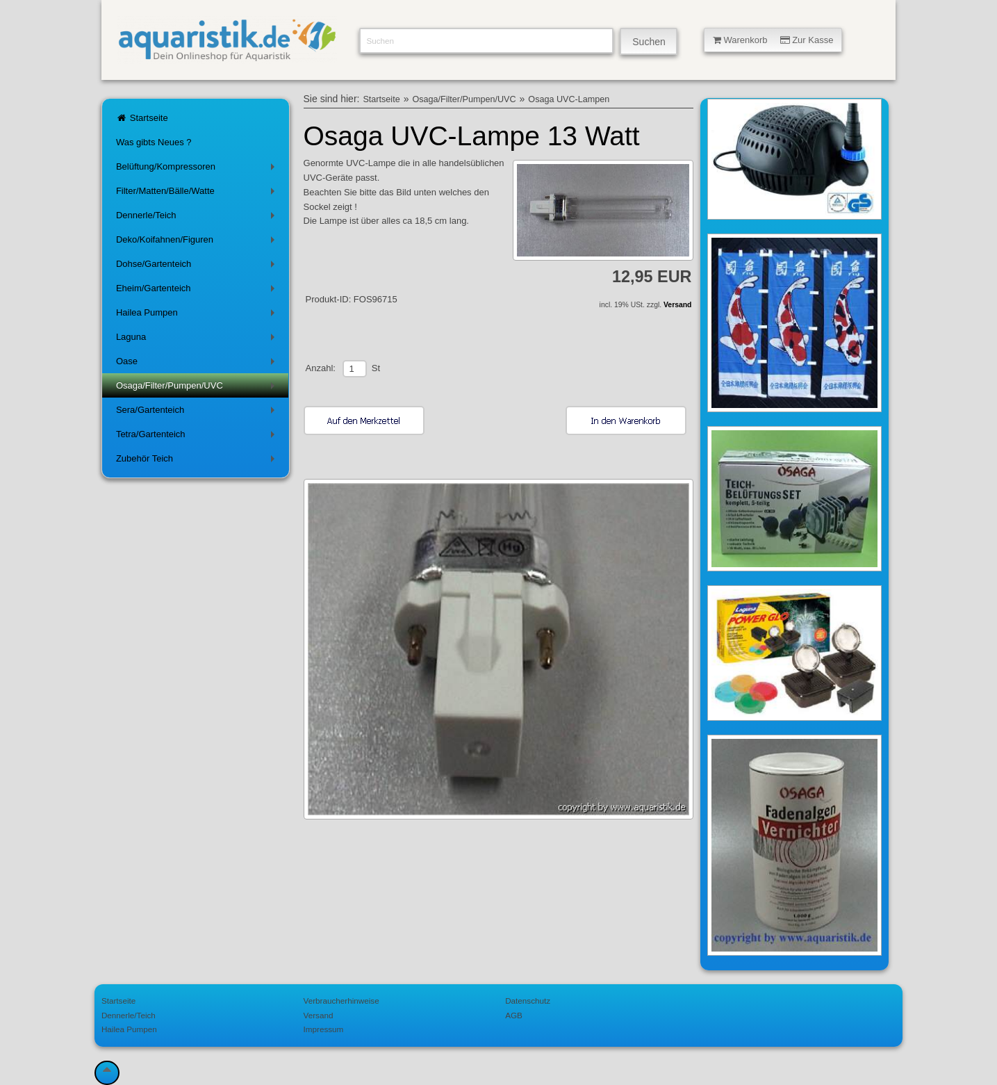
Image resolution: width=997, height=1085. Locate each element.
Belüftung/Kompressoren (198, 169)
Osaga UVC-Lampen (568, 99)
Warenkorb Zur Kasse (773, 40)
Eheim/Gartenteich (198, 291)
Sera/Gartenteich (198, 413)
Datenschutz (527, 1000)
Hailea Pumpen (198, 315)
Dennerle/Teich (198, 218)
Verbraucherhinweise (341, 1000)
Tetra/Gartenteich (198, 437)
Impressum (324, 1029)
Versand (677, 305)
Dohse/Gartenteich (198, 267)
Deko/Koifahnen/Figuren (198, 242)
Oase (198, 364)
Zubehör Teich (198, 461)
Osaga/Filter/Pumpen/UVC (198, 388)
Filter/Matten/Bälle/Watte (198, 194)
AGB (513, 1015)
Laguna (198, 340)
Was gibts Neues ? (154, 142)
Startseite (142, 118)
